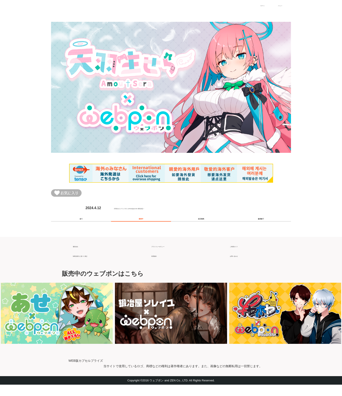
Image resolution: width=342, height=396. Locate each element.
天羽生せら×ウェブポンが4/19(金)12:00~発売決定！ (154, 211)
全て (81, 225)
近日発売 (201, 225)
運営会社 (80, 255)
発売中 (141, 225)
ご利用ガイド (240, 255)
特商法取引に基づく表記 (92, 265)
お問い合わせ (240, 265)
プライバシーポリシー (168, 255)
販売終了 (261, 225)
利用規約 (158, 265)
